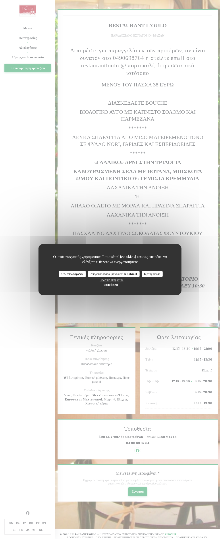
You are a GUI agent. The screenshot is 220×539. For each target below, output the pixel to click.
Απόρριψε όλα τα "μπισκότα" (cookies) (113, 274)
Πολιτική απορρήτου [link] (111, 280)
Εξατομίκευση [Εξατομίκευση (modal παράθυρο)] (152, 274)
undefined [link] (111, 285)
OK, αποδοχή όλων (72, 274)
